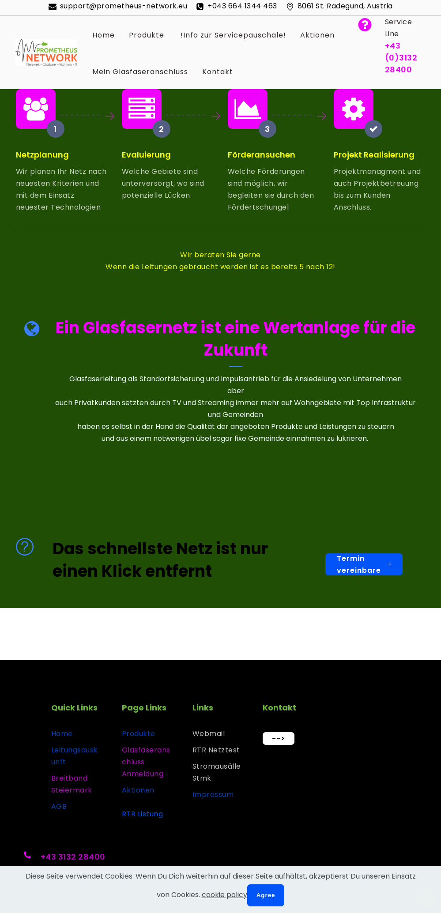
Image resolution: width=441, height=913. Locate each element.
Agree (265, 895)
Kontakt (217, 72)
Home (103, 35)
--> (278, 738)
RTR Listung (142, 814)
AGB (59, 806)
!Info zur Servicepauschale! (232, 35)
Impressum (213, 794)
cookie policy (224, 895)
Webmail (208, 734)
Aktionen (317, 35)
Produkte (146, 35)
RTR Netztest (216, 750)
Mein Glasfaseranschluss (140, 72)
